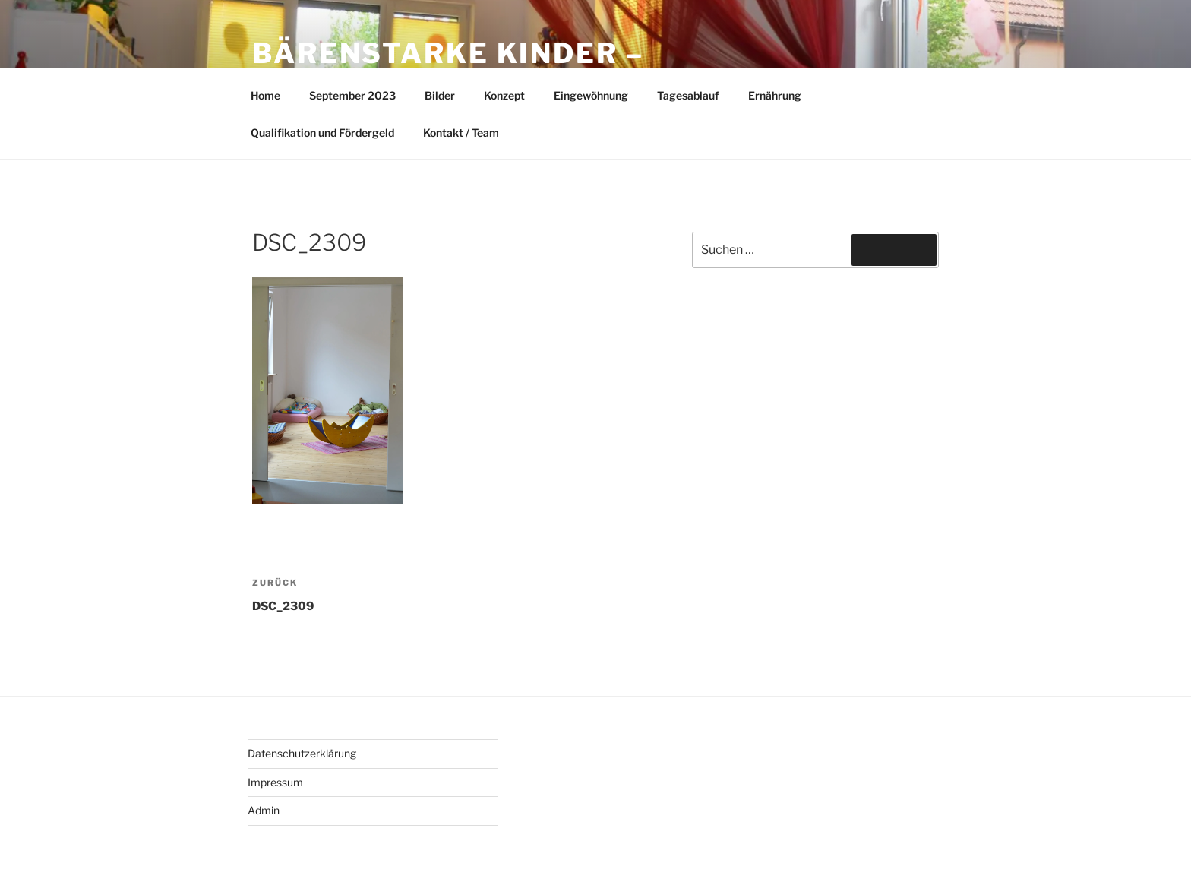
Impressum (275, 782)
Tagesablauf (688, 95)
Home (265, 95)
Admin (264, 810)
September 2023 (352, 95)
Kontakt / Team (461, 132)
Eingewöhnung (591, 95)
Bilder (440, 95)
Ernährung (774, 95)
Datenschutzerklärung (302, 753)
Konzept (504, 95)
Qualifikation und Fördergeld (322, 132)
